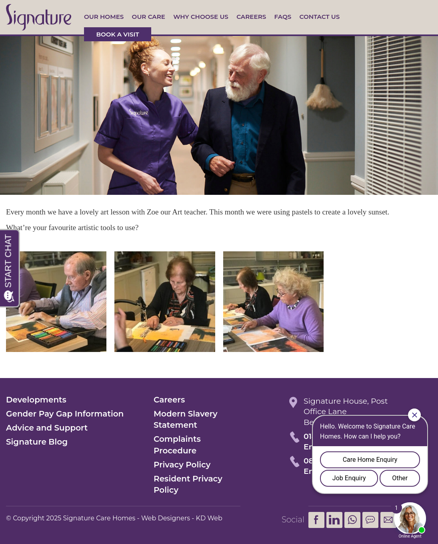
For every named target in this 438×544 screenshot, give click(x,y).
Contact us (319, 16)
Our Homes (104, 16)
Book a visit (117, 34)
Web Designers (165, 518)
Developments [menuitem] (36, 399)
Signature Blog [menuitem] (37, 442)
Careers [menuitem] (169, 399)
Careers (251, 16)
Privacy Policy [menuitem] (182, 464)
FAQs (283, 16)
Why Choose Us (200, 16)
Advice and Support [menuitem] (47, 428)
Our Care (148, 16)
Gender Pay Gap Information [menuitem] (65, 414)
